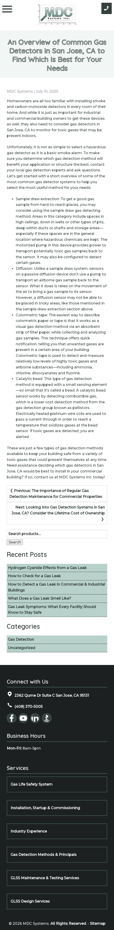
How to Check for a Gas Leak (34, 576)
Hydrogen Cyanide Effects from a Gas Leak (47, 568)
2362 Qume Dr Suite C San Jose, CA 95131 (48, 694)
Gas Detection (21, 639)
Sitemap (97, 923)
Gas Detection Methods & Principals (44, 854)
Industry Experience (29, 831)
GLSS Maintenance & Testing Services (45, 878)
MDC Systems (20, 91)
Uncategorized (21, 648)
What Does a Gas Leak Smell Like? (39, 598)
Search (15, 542)
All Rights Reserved (68, 923)
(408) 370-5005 (25, 705)
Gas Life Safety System (31, 784)
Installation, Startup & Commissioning (45, 808)
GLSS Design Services (30, 901)
